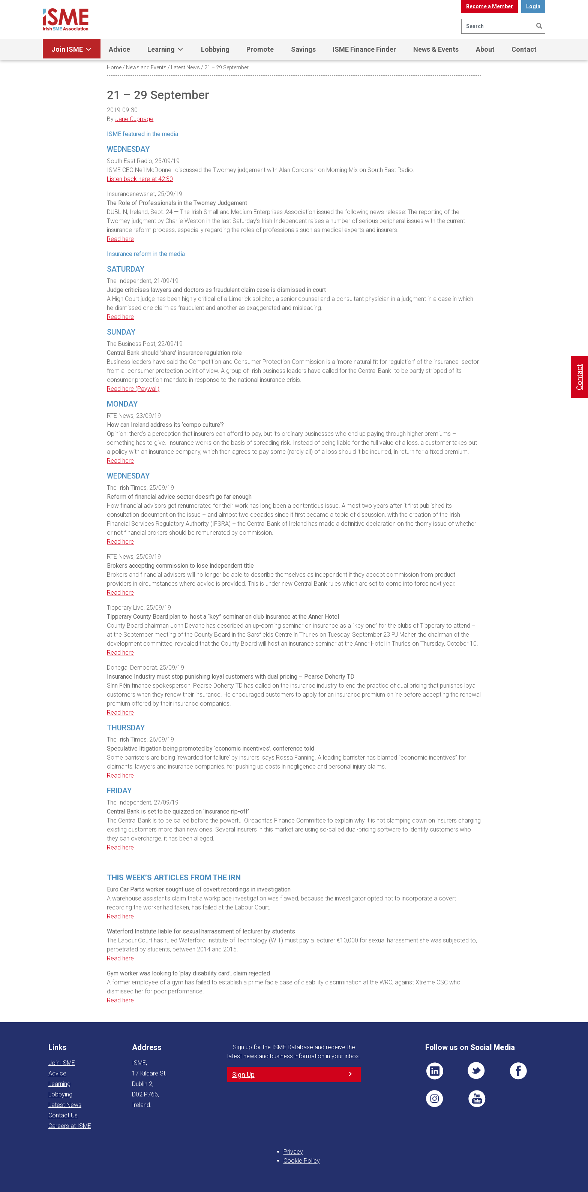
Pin (434, 1098)
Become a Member (489, 6)
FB (518, 1071)
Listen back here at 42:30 (140, 178)
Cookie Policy (302, 1160)
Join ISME (71, 49)
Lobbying (215, 49)
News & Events (436, 49)
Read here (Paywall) (133, 388)
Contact (524, 49)
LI (434, 1071)
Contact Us (63, 1115)
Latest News (185, 67)
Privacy (293, 1151)
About (485, 49)
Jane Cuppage (134, 119)
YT (476, 1098)
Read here (120, 238)
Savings (303, 49)
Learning (165, 49)
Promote (260, 49)
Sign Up (243, 1074)
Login (533, 6)
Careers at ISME (69, 1125)
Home (114, 67)
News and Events (146, 67)
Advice (119, 49)
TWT (476, 1071)
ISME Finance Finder (364, 49)
